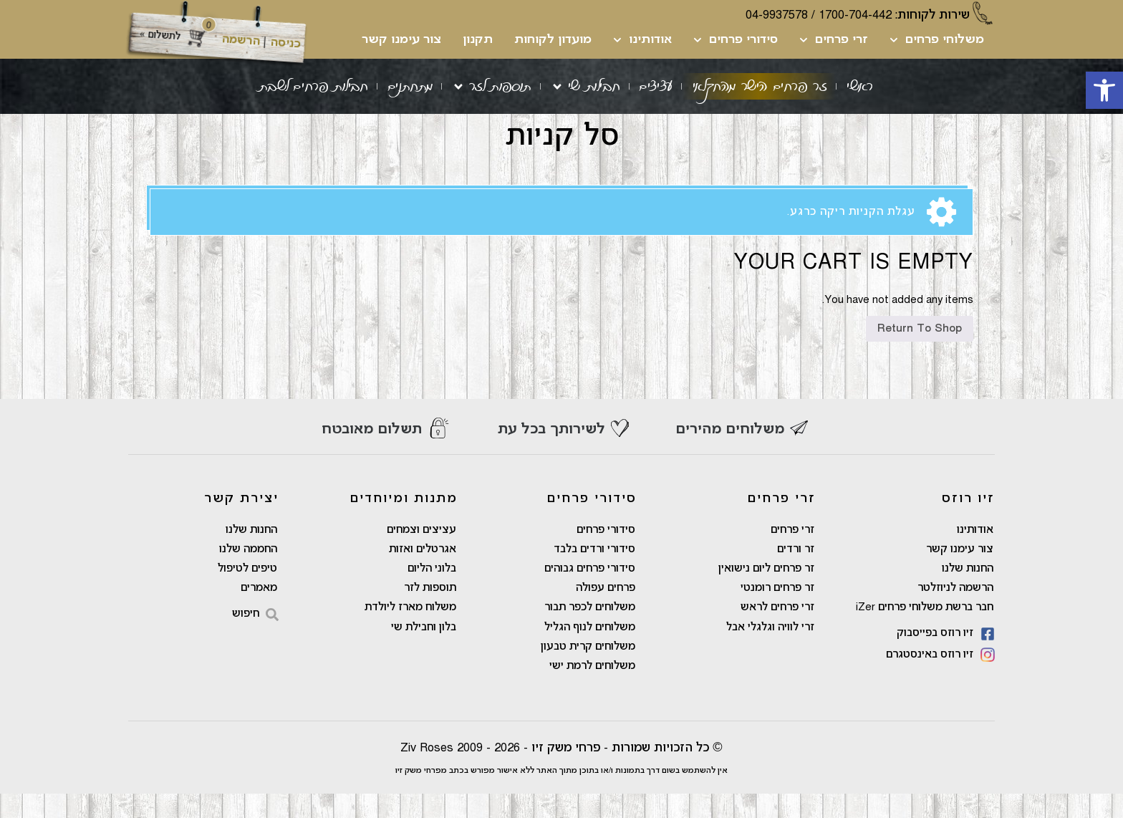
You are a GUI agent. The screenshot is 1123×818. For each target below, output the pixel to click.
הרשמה (241, 41)
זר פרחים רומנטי (777, 610)
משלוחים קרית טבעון (588, 670)
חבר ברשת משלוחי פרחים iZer (924, 630)
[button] (1104, 90)
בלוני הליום (432, 590)
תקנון (478, 40)
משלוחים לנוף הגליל (589, 650)
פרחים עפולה (605, 610)
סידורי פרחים (735, 40)
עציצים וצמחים (421, 550)
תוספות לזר (430, 610)
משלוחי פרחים (937, 40)
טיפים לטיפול (247, 590)
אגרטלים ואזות (422, 570)
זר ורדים (795, 570)
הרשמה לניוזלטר (955, 610)
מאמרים (259, 610)
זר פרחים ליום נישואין (766, 590)
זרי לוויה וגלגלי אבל (770, 650)
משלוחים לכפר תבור (589, 630)
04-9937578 (777, 15)
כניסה (285, 43)
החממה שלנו (248, 570)
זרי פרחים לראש (777, 630)
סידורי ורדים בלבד (594, 570)
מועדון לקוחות (553, 40)
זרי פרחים (833, 40)
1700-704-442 (855, 15)
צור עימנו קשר (401, 40)
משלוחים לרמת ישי (592, 690)
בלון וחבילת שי (423, 650)
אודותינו (642, 40)
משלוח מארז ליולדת (410, 630)
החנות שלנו (967, 590)
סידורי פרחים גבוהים (589, 590)
